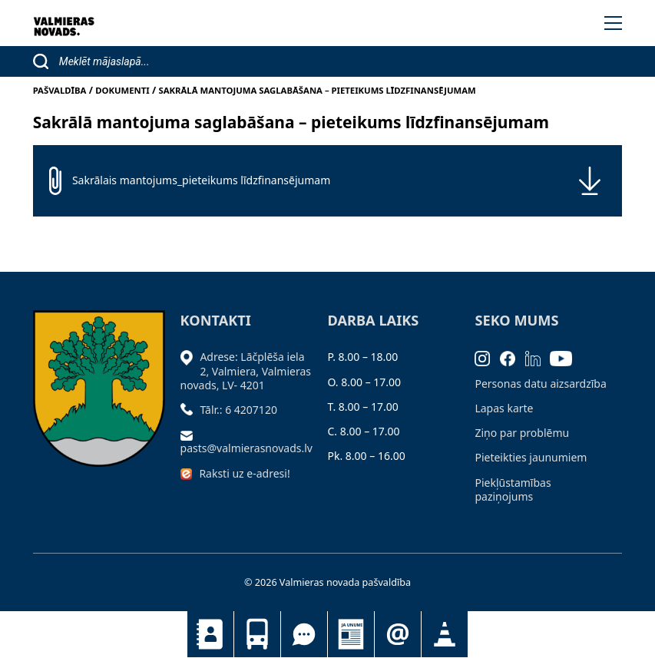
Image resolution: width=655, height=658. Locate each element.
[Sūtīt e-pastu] (190, 434)
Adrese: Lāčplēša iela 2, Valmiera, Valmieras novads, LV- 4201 (245, 370)
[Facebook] (512, 356)
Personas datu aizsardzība (540, 383)
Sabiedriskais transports (257, 634)
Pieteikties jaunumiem (398, 634)
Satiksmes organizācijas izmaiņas (445, 634)
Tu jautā (304, 634)
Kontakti (210, 634)
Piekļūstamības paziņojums (513, 489)
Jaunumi (351, 634)
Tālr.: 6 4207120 (238, 409)
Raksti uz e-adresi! (244, 473)
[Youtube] (566, 356)
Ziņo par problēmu (522, 432)
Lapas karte (504, 408)
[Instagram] (487, 356)
